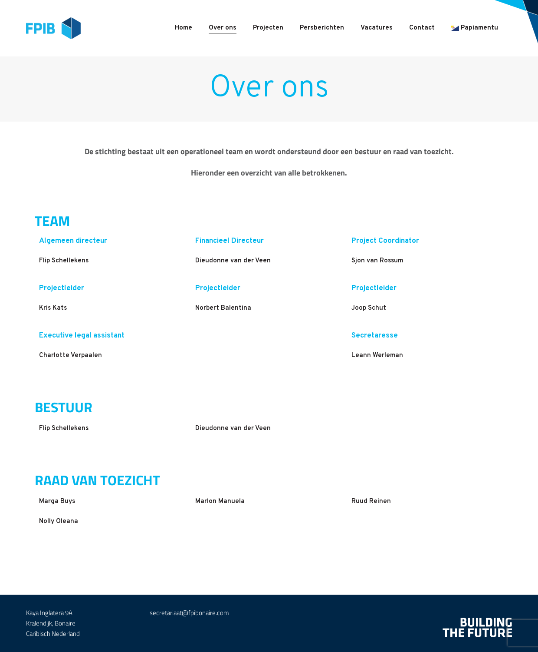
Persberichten (322, 28)
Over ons (222, 28)
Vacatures (377, 28)
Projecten (268, 28)
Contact (422, 28)
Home (183, 28)
